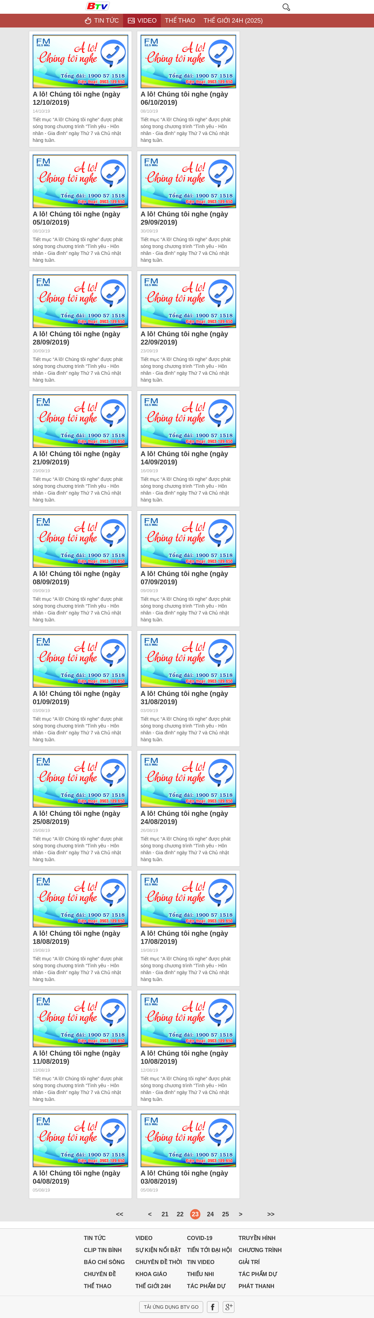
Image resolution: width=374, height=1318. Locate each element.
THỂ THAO (97, 1286)
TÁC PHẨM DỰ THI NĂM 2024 (206, 1288)
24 (210, 1214)
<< (119, 1214)
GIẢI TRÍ (249, 1262)
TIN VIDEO (200, 1262)
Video (144, 1238)
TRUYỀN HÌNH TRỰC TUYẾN (257, 1239)
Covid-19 (199, 1238)
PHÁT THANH (256, 1286)
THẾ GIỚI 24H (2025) (153, 1288)
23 (195, 1214)
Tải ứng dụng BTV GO (171, 1307)
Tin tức (95, 1238)
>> (270, 1214)
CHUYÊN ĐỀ (100, 1274)
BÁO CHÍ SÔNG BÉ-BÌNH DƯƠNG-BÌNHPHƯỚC (104, 1264)
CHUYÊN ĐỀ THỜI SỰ (158, 1264)
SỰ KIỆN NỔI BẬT (158, 1250)
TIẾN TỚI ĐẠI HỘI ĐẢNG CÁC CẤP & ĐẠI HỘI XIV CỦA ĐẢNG (209, 1252)
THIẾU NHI (200, 1274)
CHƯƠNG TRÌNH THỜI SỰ (260, 1252)
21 (165, 1214)
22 (180, 1214)
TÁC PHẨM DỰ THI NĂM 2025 (258, 1276)
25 (225, 1214)
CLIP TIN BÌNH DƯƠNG (103, 1252)
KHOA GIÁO (151, 1274)
